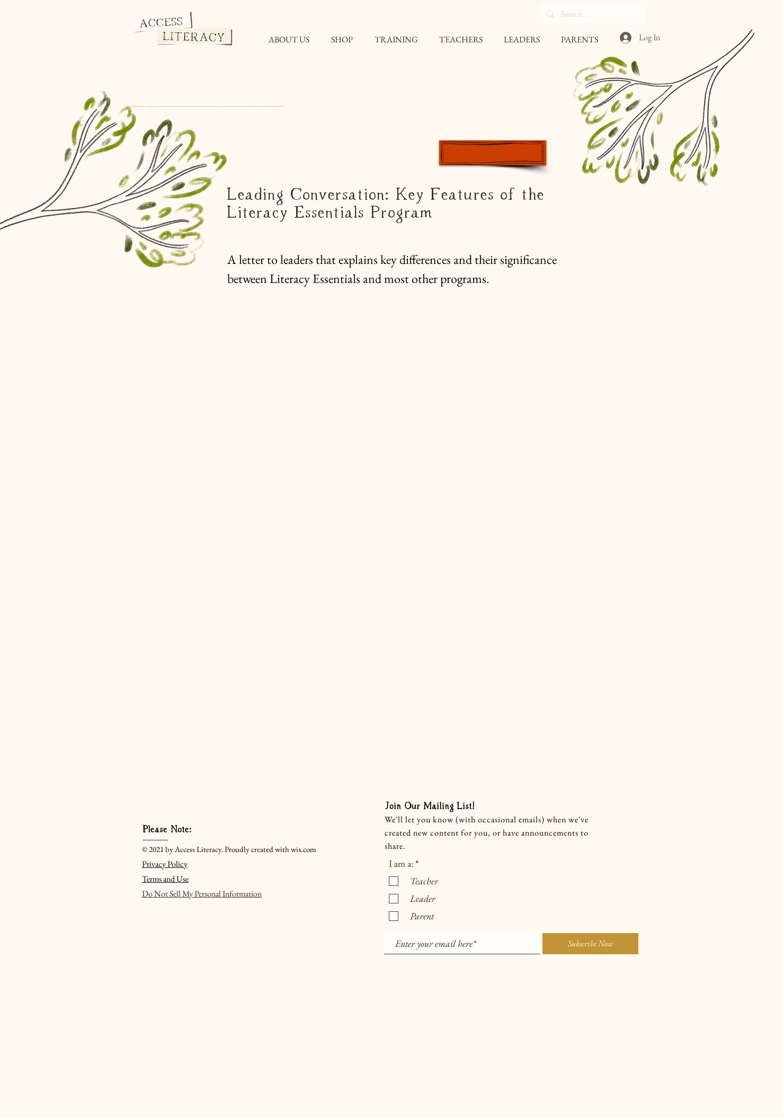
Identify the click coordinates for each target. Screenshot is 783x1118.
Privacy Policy (165, 863)
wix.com (303, 849)
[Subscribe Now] (590, 943)
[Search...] (592, 14)
